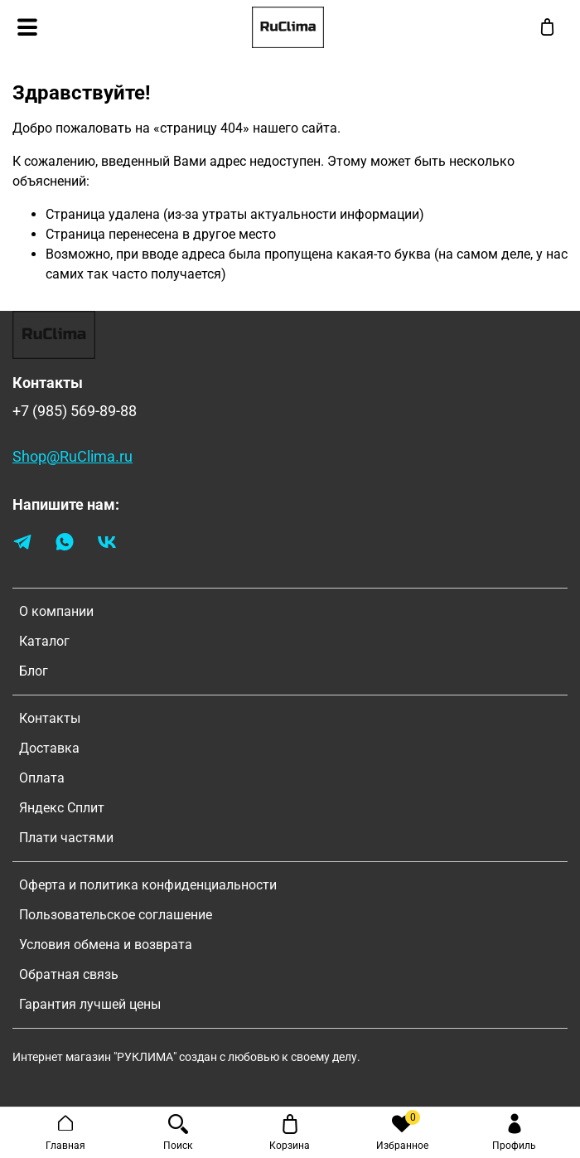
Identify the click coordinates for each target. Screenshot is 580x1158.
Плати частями (66, 837)
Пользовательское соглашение (115, 915)
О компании (56, 611)
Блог (33, 671)
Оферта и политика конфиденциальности (148, 885)
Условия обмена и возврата (105, 944)
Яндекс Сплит (61, 808)
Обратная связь (68, 974)
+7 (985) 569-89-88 (74, 411)
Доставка (49, 748)
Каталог (44, 641)
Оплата (42, 778)
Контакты (49, 718)
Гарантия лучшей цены (90, 1004)
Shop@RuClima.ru (72, 456)
